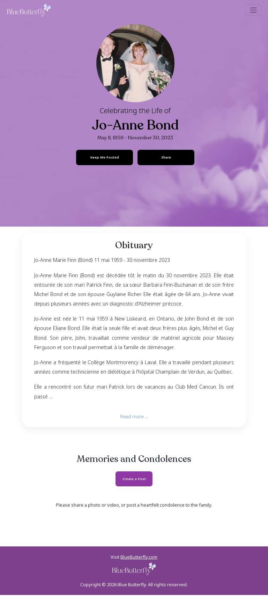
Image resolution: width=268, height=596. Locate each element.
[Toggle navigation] (253, 10)
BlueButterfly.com (138, 558)
